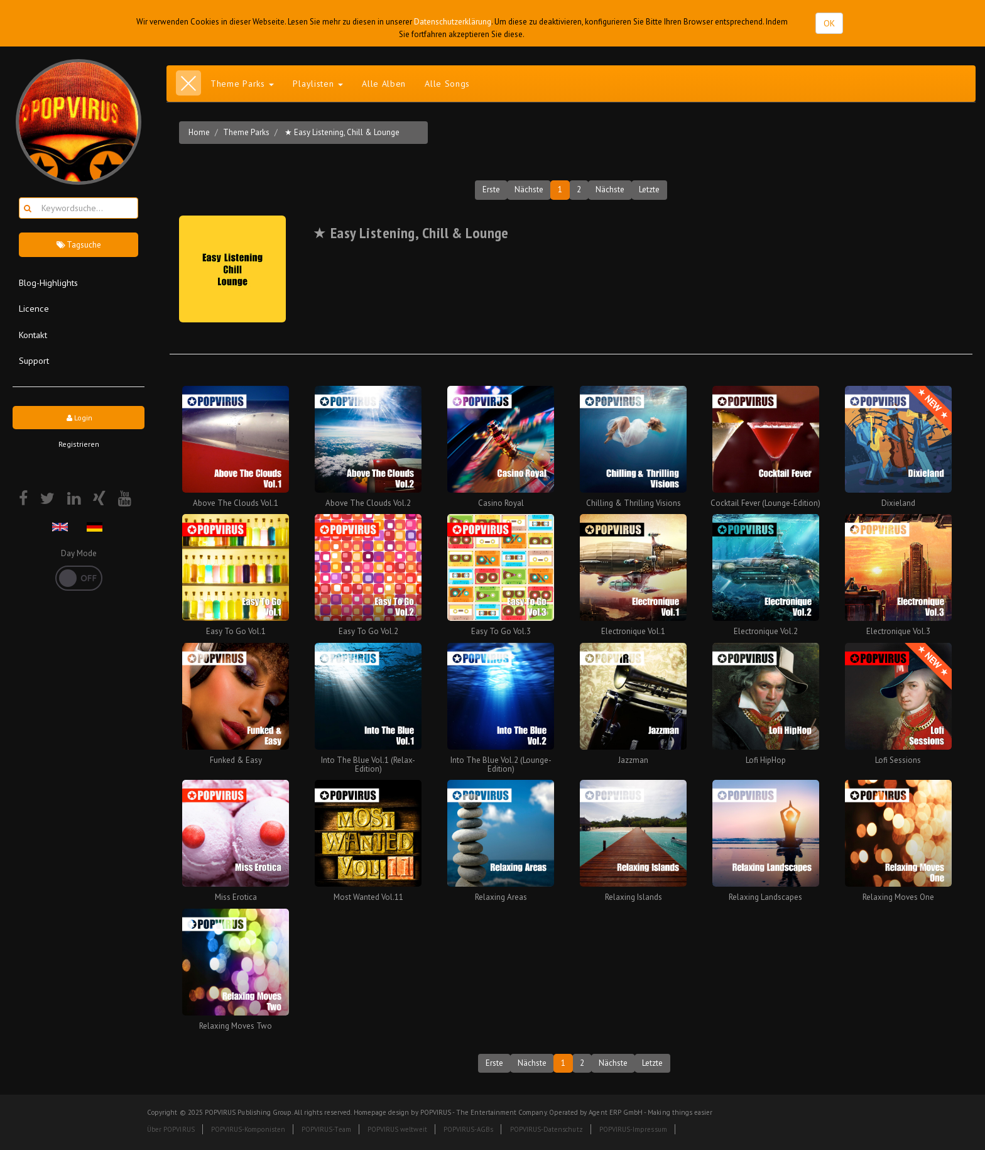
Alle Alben (384, 83)
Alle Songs (447, 83)
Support (34, 360)
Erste (491, 189)
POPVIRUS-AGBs (469, 1129)
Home (199, 132)
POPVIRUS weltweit (397, 1129)
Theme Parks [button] (242, 83)
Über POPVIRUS (171, 1129)
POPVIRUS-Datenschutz (546, 1129)
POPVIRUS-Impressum (633, 1129)
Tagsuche (78, 244)
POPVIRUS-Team (326, 1129)
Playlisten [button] (318, 83)
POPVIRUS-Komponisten (248, 1129)
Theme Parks (246, 132)
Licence (34, 308)
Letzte (649, 189)
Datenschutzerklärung (452, 21)
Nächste (528, 189)
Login (78, 417)
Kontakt (33, 335)
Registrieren (78, 444)
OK (829, 23)
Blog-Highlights (48, 282)
